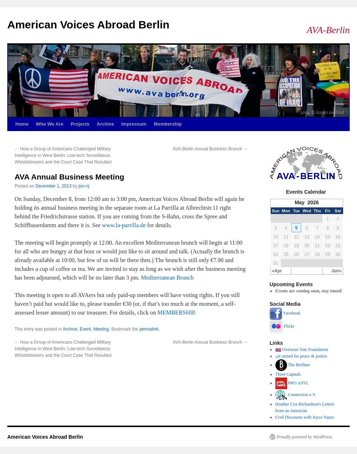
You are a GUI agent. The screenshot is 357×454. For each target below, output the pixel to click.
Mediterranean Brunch (167, 278)
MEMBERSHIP (176, 312)
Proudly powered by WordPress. (305, 436)
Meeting (101, 329)
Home (21, 124)
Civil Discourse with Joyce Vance (304, 417)
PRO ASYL (298, 383)
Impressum (133, 124)
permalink (149, 329)
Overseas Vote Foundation (305, 349)
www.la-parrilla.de (124, 225)
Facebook (292, 313)
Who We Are (49, 124)
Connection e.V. (302, 394)
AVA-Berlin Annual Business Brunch (210, 148)
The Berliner (299, 364)
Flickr (289, 326)
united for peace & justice (304, 356)
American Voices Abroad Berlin (88, 25)
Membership (168, 124)
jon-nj (84, 186)
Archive (105, 124)
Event (85, 329)
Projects (80, 124)
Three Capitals (288, 374)
